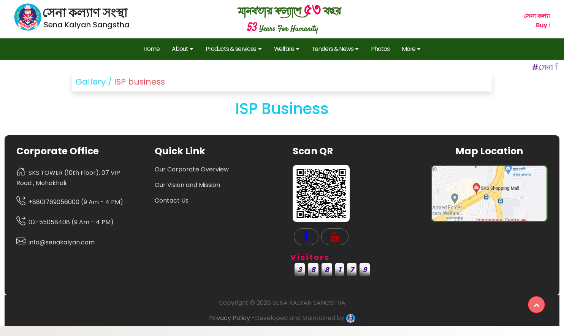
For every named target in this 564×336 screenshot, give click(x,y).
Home (151, 49)
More (411, 49)
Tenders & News (335, 49)
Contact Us (172, 200)
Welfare (287, 49)
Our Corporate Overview (192, 169)
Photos (380, 49)
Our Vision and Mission (187, 185)
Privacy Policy (229, 318)
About (182, 49)
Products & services (234, 49)
